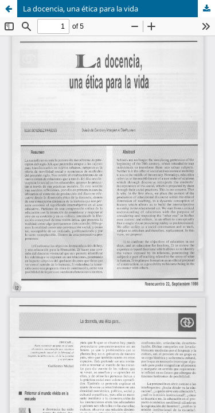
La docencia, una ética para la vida (80, 8)
